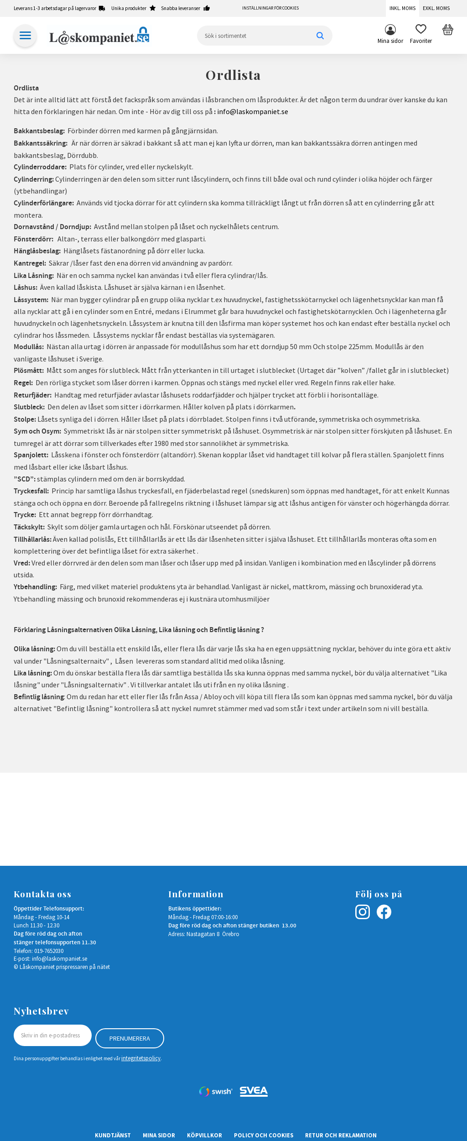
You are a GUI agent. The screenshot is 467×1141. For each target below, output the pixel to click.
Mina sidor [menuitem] (390, 40)
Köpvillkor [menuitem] (204, 1132)
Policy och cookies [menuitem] (263, 1132)
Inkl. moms (402, 8)
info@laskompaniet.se (252, 111)
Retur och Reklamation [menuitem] (341, 1132)
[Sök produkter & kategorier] (264, 36)
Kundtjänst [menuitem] (113, 1132)
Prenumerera (129, 1035)
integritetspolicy (141, 1055)
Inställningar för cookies (270, 8)
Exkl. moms (436, 8)
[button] (421, 35)
